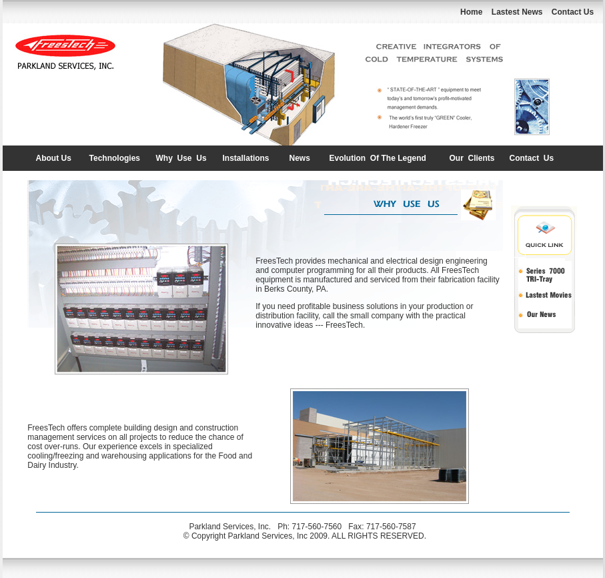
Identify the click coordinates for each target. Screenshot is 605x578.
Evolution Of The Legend (378, 158)
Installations (246, 158)
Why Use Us (181, 158)
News (299, 158)
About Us (53, 158)
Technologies (114, 158)
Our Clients (472, 158)
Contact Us (532, 158)
